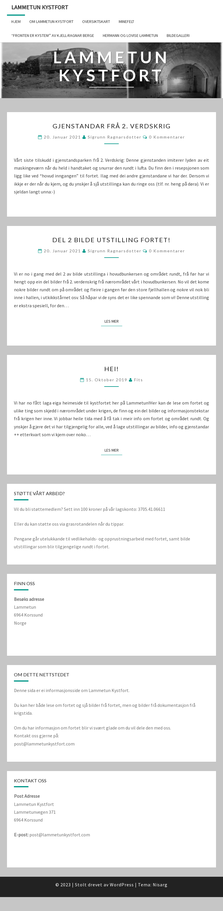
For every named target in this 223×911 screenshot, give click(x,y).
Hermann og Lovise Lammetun (130, 35)
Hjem (16, 21)
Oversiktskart (96, 21)
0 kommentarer (167, 136)
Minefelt (126, 21)
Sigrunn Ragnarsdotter (114, 136)
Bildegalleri (178, 35)
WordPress (122, 884)
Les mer (113, 321)
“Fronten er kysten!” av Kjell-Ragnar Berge (52, 35)
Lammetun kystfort (39, 7)
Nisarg (160, 884)
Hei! (111, 369)
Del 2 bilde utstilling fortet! (111, 240)
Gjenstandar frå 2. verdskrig (112, 126)
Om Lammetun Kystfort (51, 21)
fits (138, 379)
